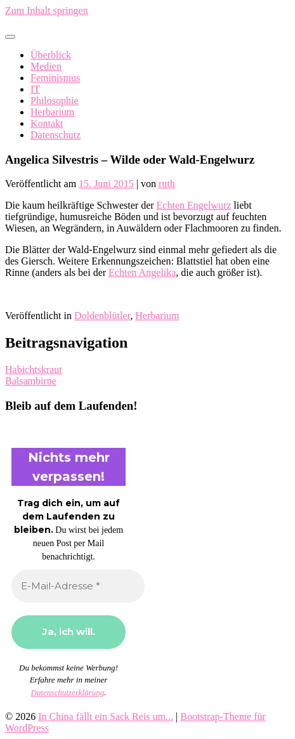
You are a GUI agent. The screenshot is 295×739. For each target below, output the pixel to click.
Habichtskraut (33, 369)
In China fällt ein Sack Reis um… (74, 21)
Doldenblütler (102, 315)
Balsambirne (30, 381)
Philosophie (54, 100)
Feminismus (55, 77)
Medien (46, 66)
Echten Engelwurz (194, 205)
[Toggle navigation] (10, 37)
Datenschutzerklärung (68, 692)
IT (35, 89)
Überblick (50, 54)
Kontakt (46, 123)
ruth (167, 183)
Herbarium (52, 112)
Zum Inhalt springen (46, 10)
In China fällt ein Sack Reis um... (105, 716)
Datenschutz (55, 134)
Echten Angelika (142, 272)
